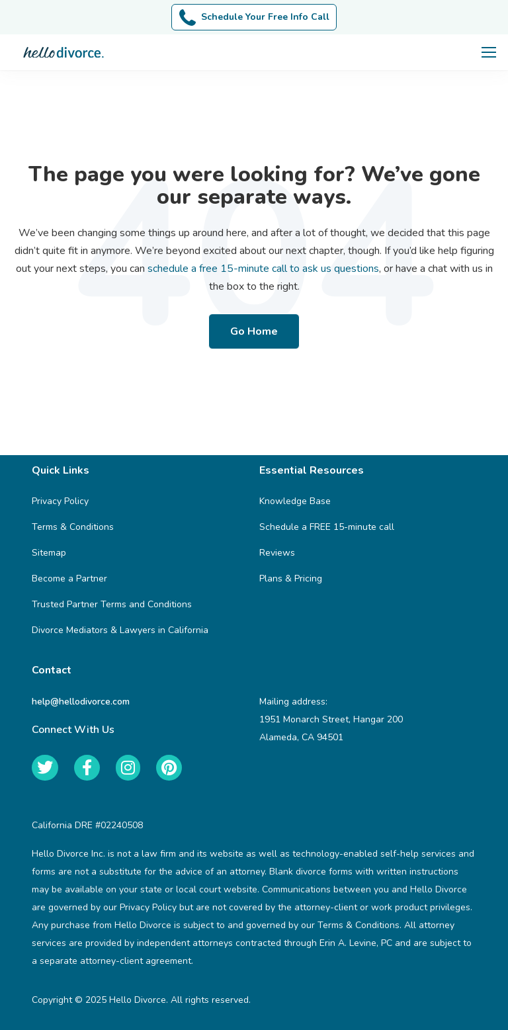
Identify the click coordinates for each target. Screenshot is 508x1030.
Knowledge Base (295, 501)
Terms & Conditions (73, 527)
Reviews (277, 552)
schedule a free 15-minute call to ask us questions (263, 268)
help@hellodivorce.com (81, 701)
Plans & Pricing (290, 578)
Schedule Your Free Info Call (254, 17)
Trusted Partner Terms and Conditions (112, 604)
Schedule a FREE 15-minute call (326, 527)
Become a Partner (69, 578)
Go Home (254, 331)
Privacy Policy (60, 501)
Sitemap (49, 552)
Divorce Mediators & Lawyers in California (120, 630)
